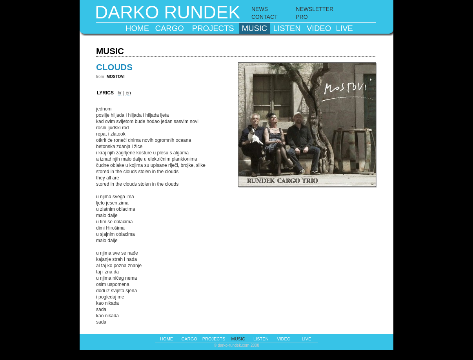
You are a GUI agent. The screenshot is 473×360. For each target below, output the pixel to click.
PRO (301, 17)
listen (287, 28)
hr (120, 93)
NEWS (259, 9)
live (344, 28)
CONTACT (264, 17)
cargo (169, 28)
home (137, 28)
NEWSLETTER (314, 9)
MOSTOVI (116, 76)
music (254, 28)
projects (213, 28)
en (128, 93)
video (319, 28)
